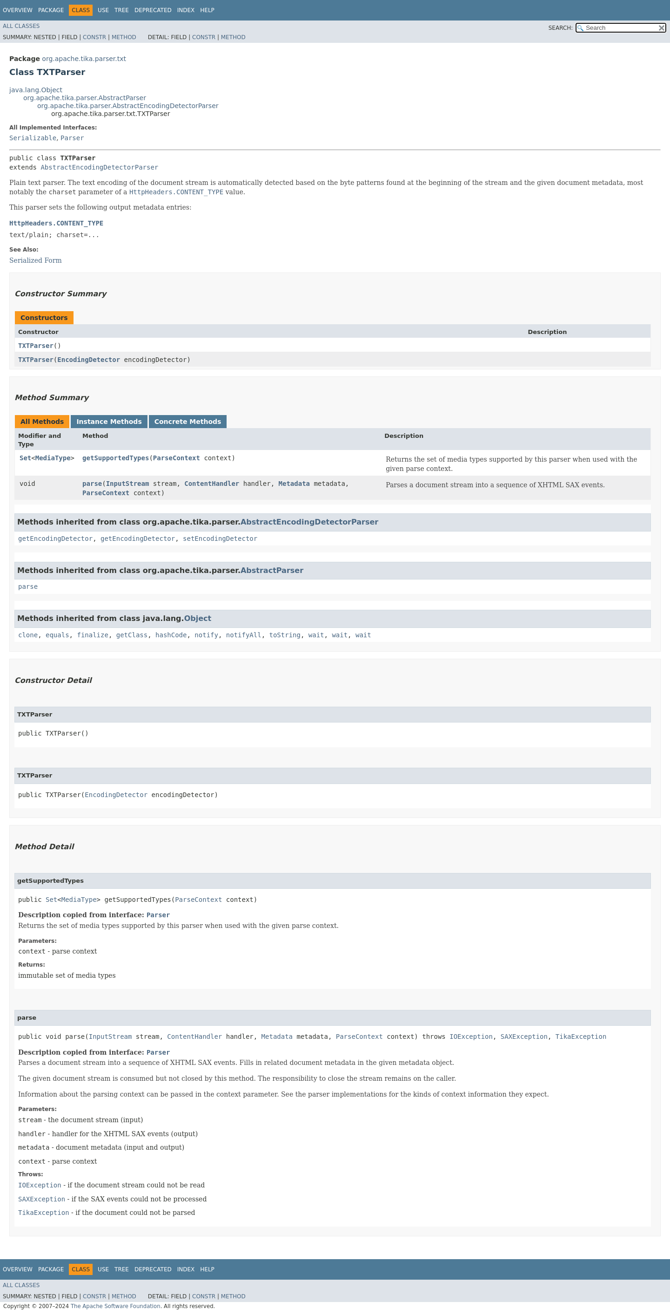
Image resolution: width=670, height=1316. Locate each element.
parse (92, 483)
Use (103, 10)
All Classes (21, 26)
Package (51, 10)
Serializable (32, 138)
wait (316, 635)
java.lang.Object (35, 90)
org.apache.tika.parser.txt (84, 58)
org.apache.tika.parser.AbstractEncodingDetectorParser (128, 105)
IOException (471, 1036)
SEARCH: (561, 28)
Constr (94, 37)
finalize (92, 635)
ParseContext (176, 458)
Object (198, 618)
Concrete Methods (187, 421)
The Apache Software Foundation (116, 1306)
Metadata (294, 483)
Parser (72, 138)
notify (206, 635)
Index (186, 10)
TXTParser (36, 345)
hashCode (171, 635)
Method (124, 37)
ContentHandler (211, 483)
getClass (131, 635)
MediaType (53, 458)
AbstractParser (272, 570)
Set (25, 458)
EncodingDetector (88, 359)
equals (57, 635)
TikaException (581, 1036)
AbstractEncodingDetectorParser (99, 167)
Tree (121, 10)
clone (28, 635)
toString (285, 635)
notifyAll (243, 635)
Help (207, 10)
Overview (18, 10)
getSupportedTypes (115, 458)
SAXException (524, 1036)
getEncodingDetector (55, 538)
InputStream (127, 483)
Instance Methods (108, 421)
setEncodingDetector (220, 538)
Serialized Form (35, 260)
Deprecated (153, 10)
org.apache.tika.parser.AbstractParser (84, 98)
